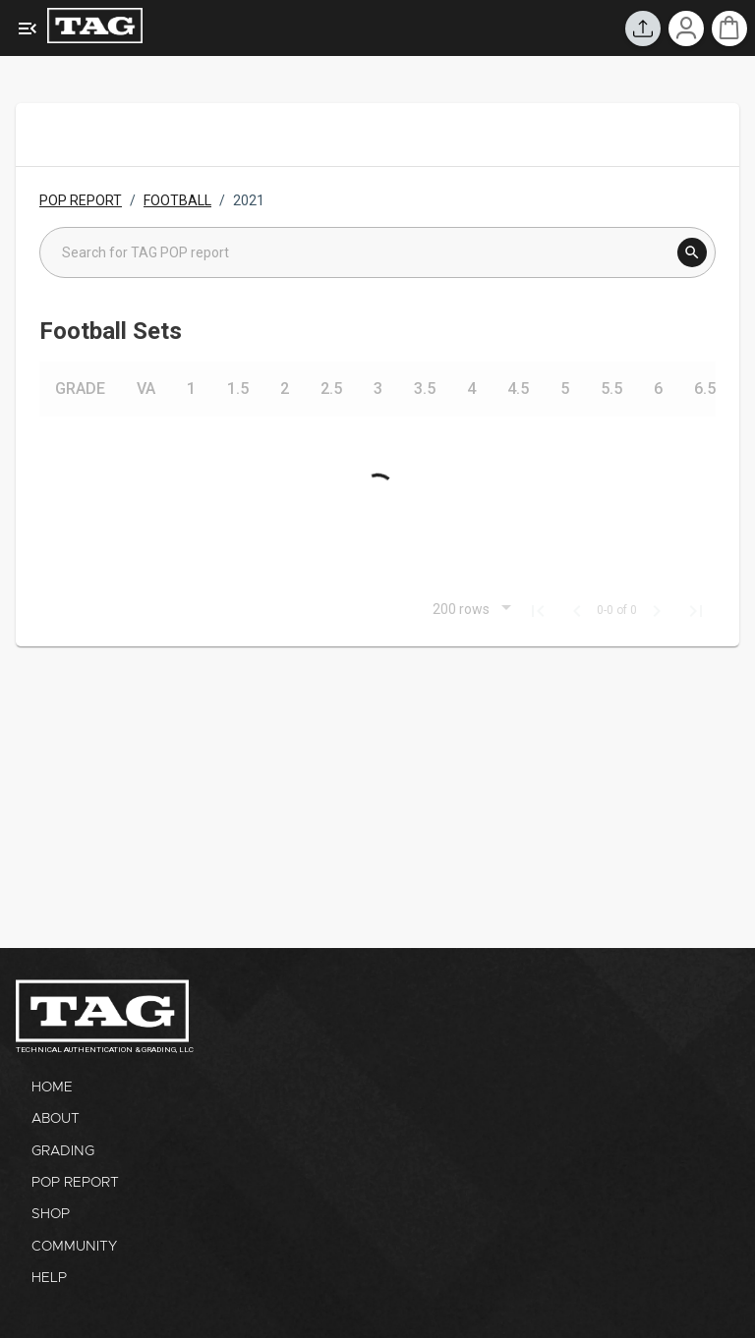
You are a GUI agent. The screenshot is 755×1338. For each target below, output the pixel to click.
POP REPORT (80, 200)
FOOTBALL (177, 200)
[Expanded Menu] (27, 28)
